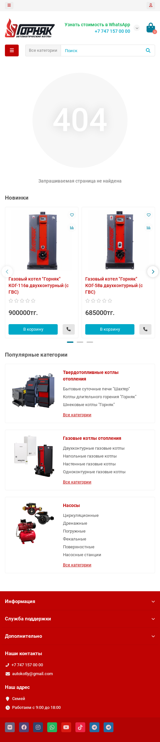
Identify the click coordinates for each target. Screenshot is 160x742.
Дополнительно (80, 636)
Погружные (74, 531)
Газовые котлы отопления (92, 438)
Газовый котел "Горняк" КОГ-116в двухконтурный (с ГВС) (39, 285)
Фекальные (74, 539)
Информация (80, 601)
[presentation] (7, 271)
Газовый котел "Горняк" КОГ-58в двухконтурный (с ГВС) (114, 285)
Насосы (71, 505)
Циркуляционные (81, 515)
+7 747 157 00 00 (27, 664)
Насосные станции (82, 554)
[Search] (108, 50)
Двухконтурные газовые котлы (94, 448)
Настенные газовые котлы (89, 463)
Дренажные (75, 523)
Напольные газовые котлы (90, 456)
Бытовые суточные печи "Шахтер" (96, 388)
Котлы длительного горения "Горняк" (99, 396)
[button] (70, 342)
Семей (18, 698)
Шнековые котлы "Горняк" (89, 404)
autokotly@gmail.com (32, 673)
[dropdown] (9, 5)
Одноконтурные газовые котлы (94, 471)
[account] (151, 5)
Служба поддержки (80, 619)
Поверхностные (78, 546)
